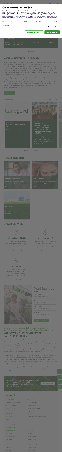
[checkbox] (3, 21)
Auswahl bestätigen (34, 32)
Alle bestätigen (52, 32)
